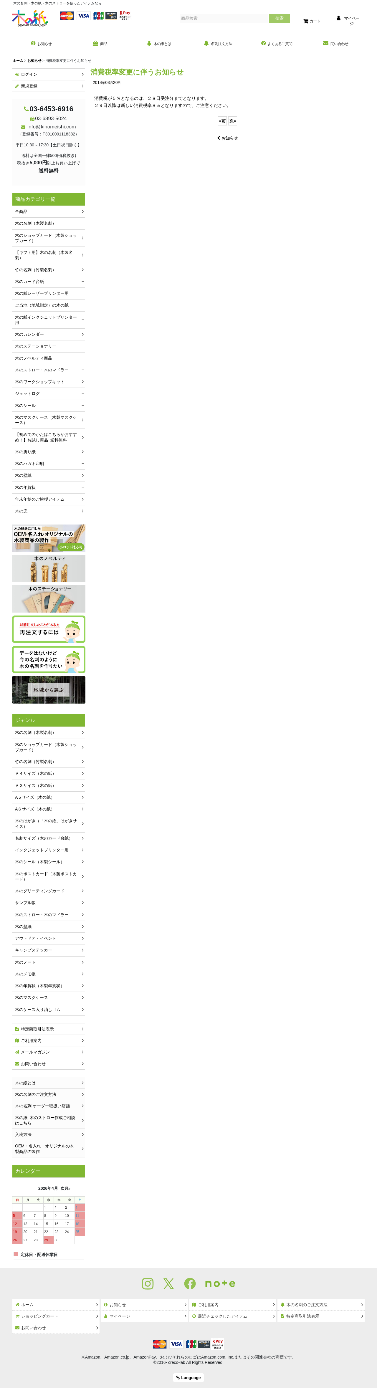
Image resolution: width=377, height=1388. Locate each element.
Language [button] (188, 1377)
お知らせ (227, 138)
